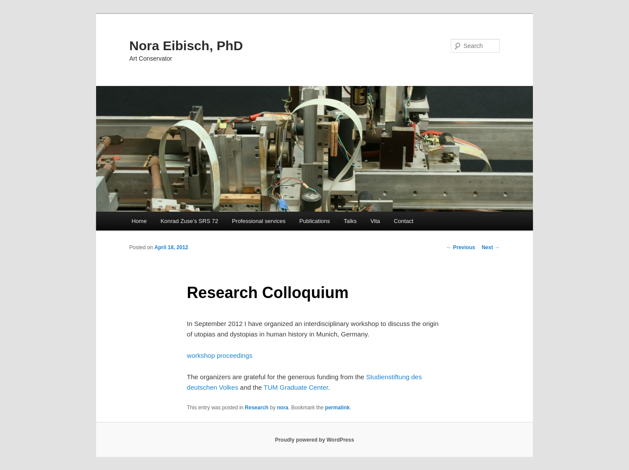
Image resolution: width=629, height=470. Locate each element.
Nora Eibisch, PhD (186, 45)
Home (139, 221)
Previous (460, 247)
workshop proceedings (219, 355)
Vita (375, 221)
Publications (314, 221)
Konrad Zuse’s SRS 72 (189, 221)
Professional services (259, 221)
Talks (350, 221)
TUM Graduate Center (296, 387)
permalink (337, 408)
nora (282, 408)
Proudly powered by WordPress (314, 440)
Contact (404, 221)
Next (491, 247)
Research (257, 408)
